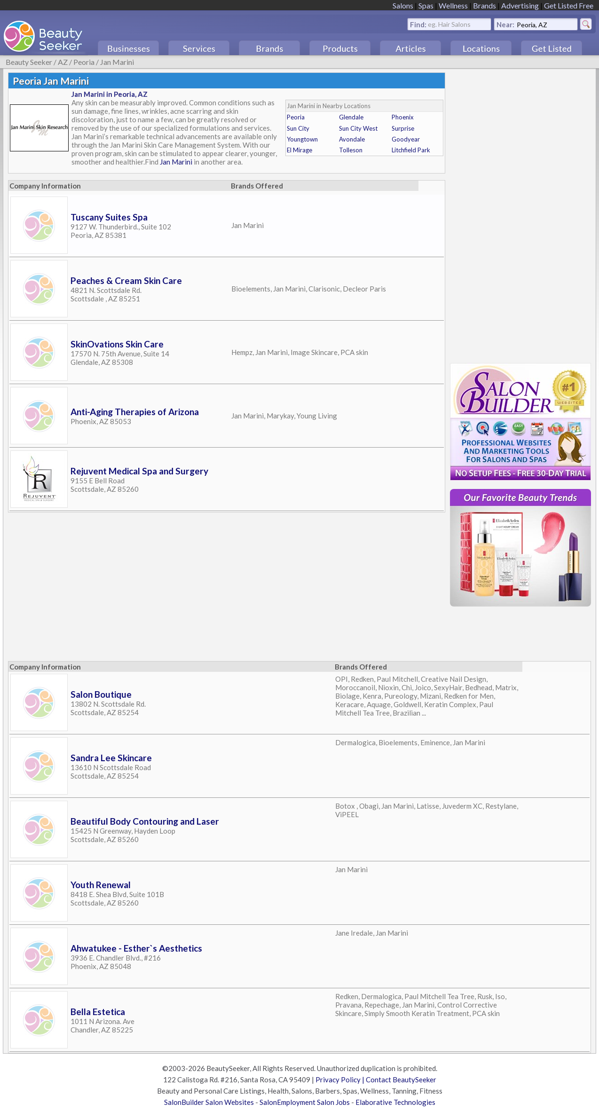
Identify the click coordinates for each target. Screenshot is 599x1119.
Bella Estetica (98, 1011)
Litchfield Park (411, 150)
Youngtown (302, 139)
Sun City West (358, 128)
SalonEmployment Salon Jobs (305, 1102)
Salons (403, 5)
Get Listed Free (568, 5)
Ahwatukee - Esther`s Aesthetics (136, 948)
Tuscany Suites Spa (109, 217)
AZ (63, 61)
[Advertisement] (180, 631)
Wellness (453, 5)
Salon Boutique (101, 694)
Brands (484, 5)
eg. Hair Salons (449, 23)
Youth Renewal (101, 884)
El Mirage (299, 150)
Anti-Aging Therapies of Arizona (135, 411)
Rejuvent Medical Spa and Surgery (139, 470)
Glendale (351, 117)
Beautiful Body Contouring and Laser (145, 821)
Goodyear (406, 139)
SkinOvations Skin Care (117, 344)
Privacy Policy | (340, 1079)
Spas (425, 5)
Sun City (298, 128)
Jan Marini (117, 61)
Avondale (352, 139)
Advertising (520, 5)
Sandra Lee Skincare (111, 757)
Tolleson (351, 150)
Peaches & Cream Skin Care (126, 280)
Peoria (84, 61)
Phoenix (403, 117)
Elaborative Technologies (395, 1102)
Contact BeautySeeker (401, 1079)
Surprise (403, 128)
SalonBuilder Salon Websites (209, 1102)
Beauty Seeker (29, 61)
